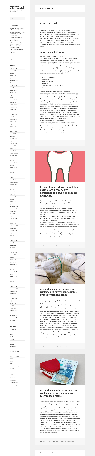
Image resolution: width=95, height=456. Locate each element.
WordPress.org (13, 385)
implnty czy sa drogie (58, 245)
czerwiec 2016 (13, 298)
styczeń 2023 (13, 148)
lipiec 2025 (12, 83)
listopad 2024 (13, 102)
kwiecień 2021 (13, 194)
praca (11, 349)
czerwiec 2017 (13, 271)
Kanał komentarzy (14, 382)
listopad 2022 (13, 150)
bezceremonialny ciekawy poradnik (17, 7)
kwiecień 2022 (13, 167)
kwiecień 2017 (13, 276)
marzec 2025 (13, 92)
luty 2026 (12, 73)
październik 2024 (14, 104)
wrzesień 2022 (13, 155)
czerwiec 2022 (13, 162)
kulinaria (12, 344)
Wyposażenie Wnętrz (15, 366)
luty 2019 (12, 235)
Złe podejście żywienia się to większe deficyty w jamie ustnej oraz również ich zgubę (59, 291)
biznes (11, 334)
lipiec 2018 (12, 247)
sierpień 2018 (13, 245)
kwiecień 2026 (13, 68)
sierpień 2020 (13, 211)
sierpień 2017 (13, 267)
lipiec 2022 (12, 160)
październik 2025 (14, 80)
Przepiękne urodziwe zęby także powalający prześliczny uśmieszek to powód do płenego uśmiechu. (59, 191)
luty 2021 (12, 199)
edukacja (12, 339)
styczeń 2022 (13, 175)
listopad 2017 (13, 262)
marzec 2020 (13, 221)
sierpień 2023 (13, 133)
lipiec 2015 (12, 320)
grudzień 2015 (13, 310)
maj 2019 (12, 233)
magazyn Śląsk (49, 23)
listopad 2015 (13, 313)
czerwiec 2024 (13, 114)
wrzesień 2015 (13, 317)
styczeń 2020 (13, 223)
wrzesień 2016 (13, 291)
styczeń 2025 (13, 97)
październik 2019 (14, 225)
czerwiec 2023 (13, 138)
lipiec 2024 (12, 112)
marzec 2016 (13, 303)
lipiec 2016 (12, 296)
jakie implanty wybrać (69, 245)
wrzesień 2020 (13, 209)
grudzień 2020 (13, 204)
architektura (13, 329)
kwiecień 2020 (13, 218)
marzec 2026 (13, 70)
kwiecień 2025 (13, 90)
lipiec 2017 (12, 269)
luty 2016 (12, 305)
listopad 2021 (13, 179)
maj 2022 (12, 165)
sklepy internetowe (14, 356)
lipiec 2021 (12, 189)
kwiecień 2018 (13, 252)
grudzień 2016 (13, 286)
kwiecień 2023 (13, 143)
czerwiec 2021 (13, 192)
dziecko (12, 337)
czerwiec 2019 (13, 230)
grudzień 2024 (13, 100)
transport (12, 358)
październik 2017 (14, 264)
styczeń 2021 (13, 201)
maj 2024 (12, 116)
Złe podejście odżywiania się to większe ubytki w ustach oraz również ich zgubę (58, 392)
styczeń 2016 (13, 308)
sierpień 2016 (13, 293)
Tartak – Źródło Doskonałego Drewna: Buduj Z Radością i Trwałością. (16, 51)
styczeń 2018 (13, 259)
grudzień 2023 (13, 129)
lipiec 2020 (12, 213)
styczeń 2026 (13, 75)
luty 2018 (12, 257)
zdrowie (12, 368)
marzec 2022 (13, 170)
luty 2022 (12, 172)
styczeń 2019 (13, 238)
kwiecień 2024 (13, 119)
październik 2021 (14, 182)
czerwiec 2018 (13, 250)
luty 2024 (12, 124)
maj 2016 (12, 301)
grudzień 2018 (13, 240)
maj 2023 (12, 141)
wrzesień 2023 (13, 131)
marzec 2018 (13, 255)
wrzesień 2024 (13, 107)
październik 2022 (14, 153)
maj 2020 (12, 216)
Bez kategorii (13, 332)
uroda (11, 361)
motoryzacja (13, 346)
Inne (11, 341)
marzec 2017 (13, 279)
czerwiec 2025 (13, 85)
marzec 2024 (13, 121)
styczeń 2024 (13, 126)
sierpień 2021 (13, 187)
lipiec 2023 (12, 136)
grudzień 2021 (13, 177)
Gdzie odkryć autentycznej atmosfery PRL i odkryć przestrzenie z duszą (16, 39)
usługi (11, 363)
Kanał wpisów (13, 380)
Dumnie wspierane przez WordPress (48, 452)
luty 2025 (12, 95)
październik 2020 (14, 206)
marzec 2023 (13, 146)
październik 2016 (14, 288)
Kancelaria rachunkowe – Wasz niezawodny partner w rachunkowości (17, 34)
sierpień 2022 (13, 158)
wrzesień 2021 (13, 184)
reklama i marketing (15, 351)
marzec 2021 (13, 196)
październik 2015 (14, 315)
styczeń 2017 (13, 284)
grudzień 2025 (13, 78)
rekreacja (12, 354)
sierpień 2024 (13, 109)
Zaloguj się (12, 377)
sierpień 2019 (13, 228)
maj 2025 (12, 87)
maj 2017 (12, 274)
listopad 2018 (13, 242)
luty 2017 (12, 281)
